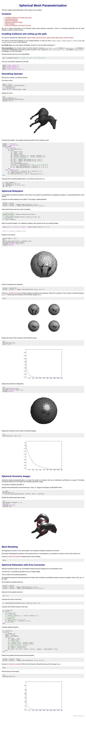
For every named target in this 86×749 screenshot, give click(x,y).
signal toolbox (31, 37)
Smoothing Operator (11, 19)
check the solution (15, 309)
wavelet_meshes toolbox (65, 37)
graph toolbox (51, 37)
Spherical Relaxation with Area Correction (18, 25)
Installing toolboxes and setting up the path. (18, 17)
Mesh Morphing (10, 24)
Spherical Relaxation (11, 21)
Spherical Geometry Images (13, 22)
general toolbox (41, 37)
